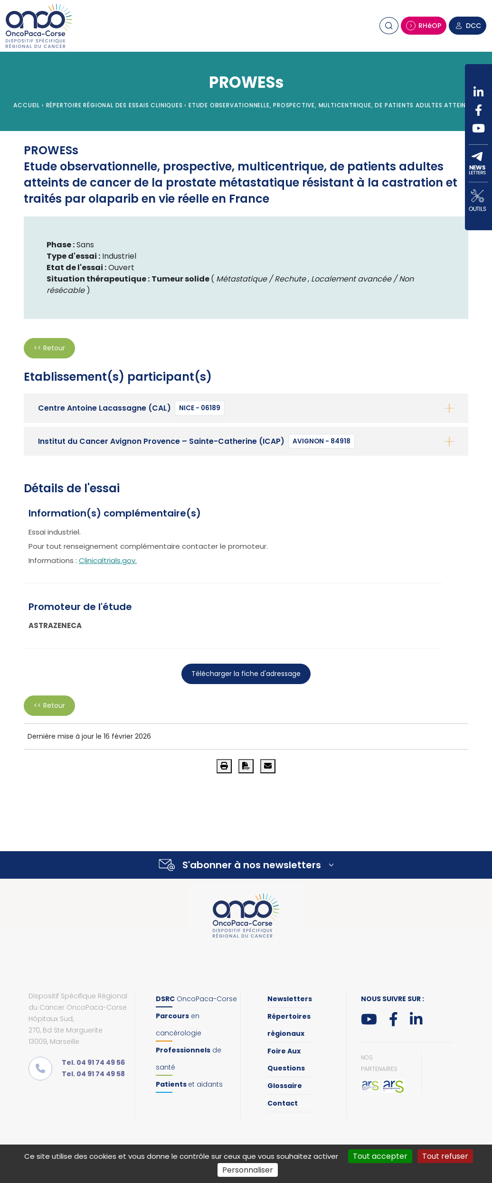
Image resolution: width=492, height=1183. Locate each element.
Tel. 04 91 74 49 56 (93, 1062)
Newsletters (289, 999)
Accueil (26, 105)
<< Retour (49, 348)
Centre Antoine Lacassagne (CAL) (131, 408)
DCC (467, 25)
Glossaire (284, 1085)
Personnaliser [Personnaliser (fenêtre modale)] (247, 1169)
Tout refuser (445, 1156)
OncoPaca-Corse (196, 999)
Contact (282, 1103)
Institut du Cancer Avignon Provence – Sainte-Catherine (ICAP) (196, 441)
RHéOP (423, 25)
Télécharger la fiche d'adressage (246, 673)
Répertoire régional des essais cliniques (114, 105)
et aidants (189, 1084)
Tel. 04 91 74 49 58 (93, 1074)
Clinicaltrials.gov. (108, 560)
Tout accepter (380, 1156)
